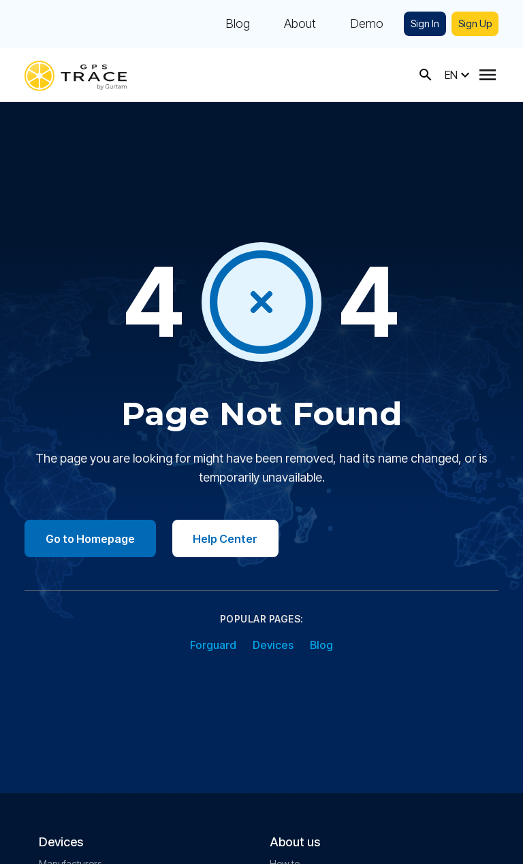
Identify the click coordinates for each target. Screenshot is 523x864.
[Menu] (487, 75)
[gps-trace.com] (76, 74)
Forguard (213, 645)
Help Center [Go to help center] (227, 539)
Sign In (425, 23)
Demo (366, 24)
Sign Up (475, 23)
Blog (237, 24)
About (300, 24)
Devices (273, 645)
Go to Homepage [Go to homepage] (91, 539)
